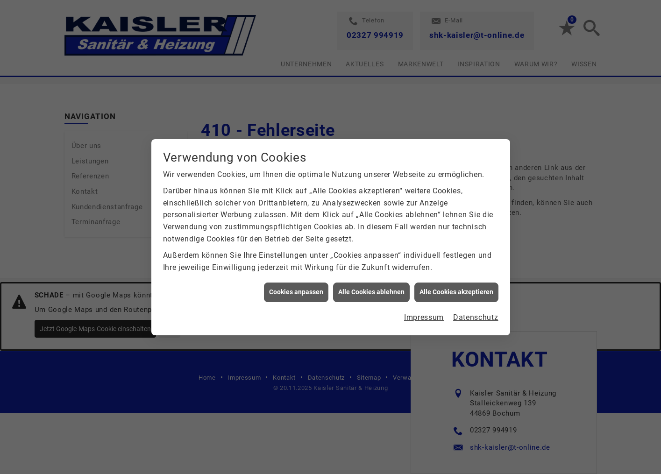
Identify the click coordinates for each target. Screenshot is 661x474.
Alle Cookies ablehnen (371, 290)
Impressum (424, 315)
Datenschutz (475, 315)
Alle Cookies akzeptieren (456, 290)
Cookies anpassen (296, 290)
